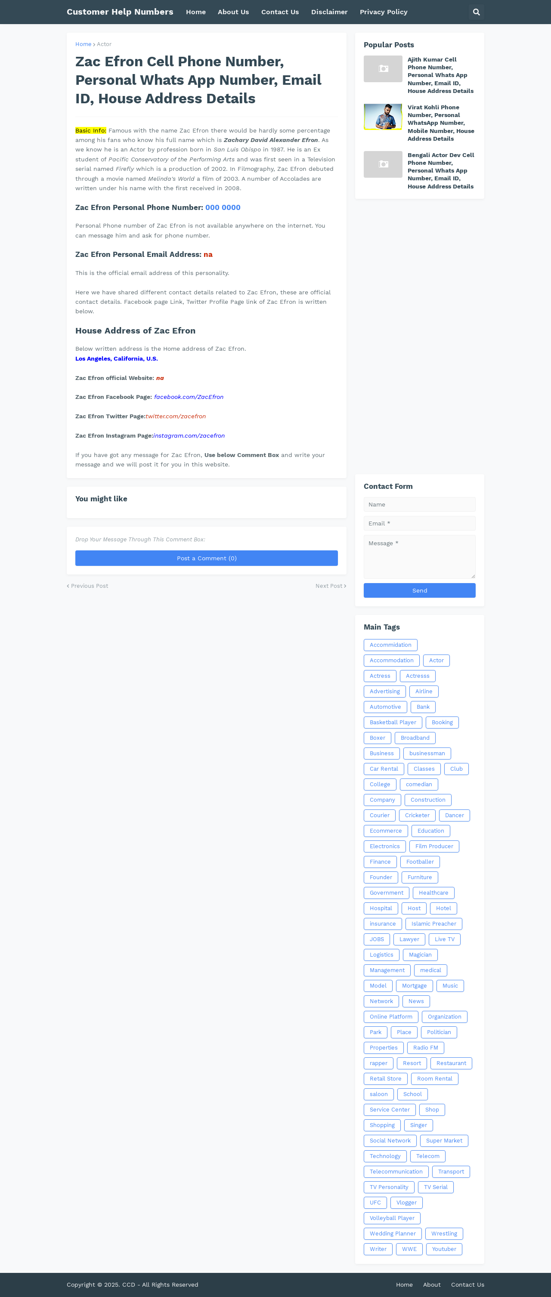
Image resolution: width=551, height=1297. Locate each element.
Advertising (385, 691)
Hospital (381, 908)
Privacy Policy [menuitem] (384, 12)
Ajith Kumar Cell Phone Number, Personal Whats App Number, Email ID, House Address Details (441, 75)
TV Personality (389, 1187)
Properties (384, 1047)
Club (456, 769)
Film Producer (434, 846)
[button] (476, 12)
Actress (380, 676)
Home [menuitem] (196, 12)
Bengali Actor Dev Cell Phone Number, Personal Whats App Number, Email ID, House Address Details (441, 170)
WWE (409, 1249)
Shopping (382, 1125)
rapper (378, 1063)
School (412, 1094)
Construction (428, 800)
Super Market (444, 1140)
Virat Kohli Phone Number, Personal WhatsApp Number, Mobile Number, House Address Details (441, 123)
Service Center (390, 1109)
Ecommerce (386, 831)
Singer (418, 1125)
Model (378, 985)
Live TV (445, 939)
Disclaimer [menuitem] (329, 12)
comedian (419, 784)
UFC (375, 1202)
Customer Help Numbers (120, 11)
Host (414, 908)
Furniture (420, 877)
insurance (383, 923)
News (416, 1001)
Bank (423, 707)
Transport (451, 1171)
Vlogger (406, 1202)
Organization (444, 1016)
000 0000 (223, 207)
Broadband (415, 738)
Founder (381, 877)
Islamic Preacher (434, 923)
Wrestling (444, 1233)
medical (430, 970)
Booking (442, 722)
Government (386, 892)
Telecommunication (396, 1171)
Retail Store (386, 1078)
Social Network (390, 1140)
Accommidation (391, 645)
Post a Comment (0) (207, 558)
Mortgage (414, 985)
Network (381, 1001)
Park (375, 1032)
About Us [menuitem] (233, 12)
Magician (420, 954)
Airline (424, 691)
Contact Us (467, 1284)
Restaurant (451, 1063)
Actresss (418, 676)
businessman (427, 753)
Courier (380, 815)
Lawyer (409, 939)
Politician (439, 1032)
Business (382, 753)
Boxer (377, 738)
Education (431, 831)
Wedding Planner (393, 1233)
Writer (378, 1249)
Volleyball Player (392, 1218)
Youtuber (444, 1249)
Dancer (454, 815)
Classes (424, 769)
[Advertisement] (419, 336)
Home (83, 44)
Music (450, 985)
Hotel (443, 908)
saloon (379, 1094)
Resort (412, 1063)
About (432, 1284)
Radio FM (425, 1047)
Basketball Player (393, 722)
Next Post (329, 586)
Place (404, 1032)
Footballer (420, 861)
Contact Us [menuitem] (280, 12)
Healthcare (434, 892)
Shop (432, 1109)
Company (382, 800)
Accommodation (392, 660)
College (380, 784)
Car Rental (384, 769)
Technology (385, 1156)
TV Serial (436, 1187)
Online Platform (391, 1016)
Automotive (385, 707)
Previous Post (89, 586)
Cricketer (417, 815)
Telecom (428, 1156)
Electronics (385, 846)
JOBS (377, 939)
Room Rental (434, 1078)
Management (387, 970)
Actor (104, 44)
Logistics (381, 954)
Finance (380, 861)
